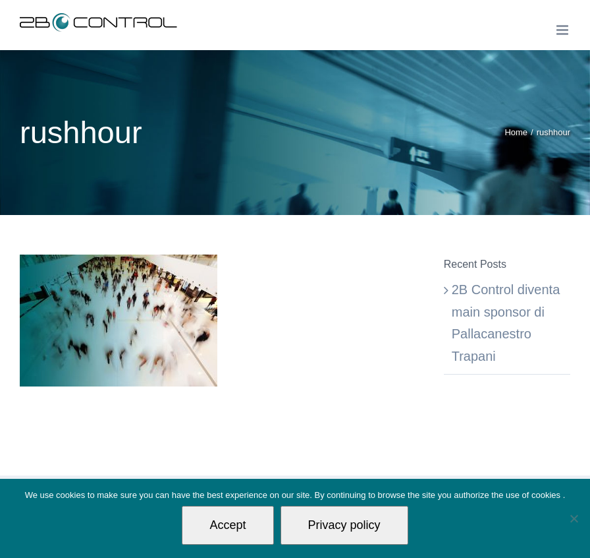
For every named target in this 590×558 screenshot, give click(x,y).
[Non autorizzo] (573, 518)
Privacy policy (344, 525)
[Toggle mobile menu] (563, 30)
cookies (547, 495)
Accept (227, 525)
